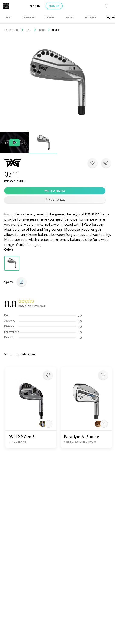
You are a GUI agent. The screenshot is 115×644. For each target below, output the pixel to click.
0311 (55, 30)
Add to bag (55, 200)
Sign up (54, 6)
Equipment (14, 30)
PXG (31, 30)
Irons (44, 30)
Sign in (35, 6)
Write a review (54, 191)
